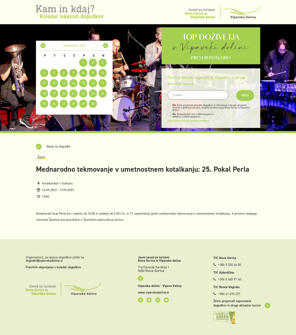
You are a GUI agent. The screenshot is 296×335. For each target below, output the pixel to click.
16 (93, 83)
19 (54, 93)
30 (93, 103)
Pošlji (245, 95)
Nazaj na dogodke (53, 146)
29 (83, 103)
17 (102, 83)
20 (63, 93)
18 (44, 93)
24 (102, 93)
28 (73, 103)
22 (83, 93)
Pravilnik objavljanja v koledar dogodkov (53, 267)
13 (63, 83)
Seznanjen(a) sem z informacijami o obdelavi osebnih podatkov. (193, 115)
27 (63, 103)
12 (54, 83)
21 (73, 93)
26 (54, 103)
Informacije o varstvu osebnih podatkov (188, 120)
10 (102, 73)
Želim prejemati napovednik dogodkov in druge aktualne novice (241, 303)
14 (73, 83)
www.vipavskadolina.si (153, 292)
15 (83, 83)
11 (44, 83)
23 (93, 93)
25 (44, 103)
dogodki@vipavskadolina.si (44, 260)
